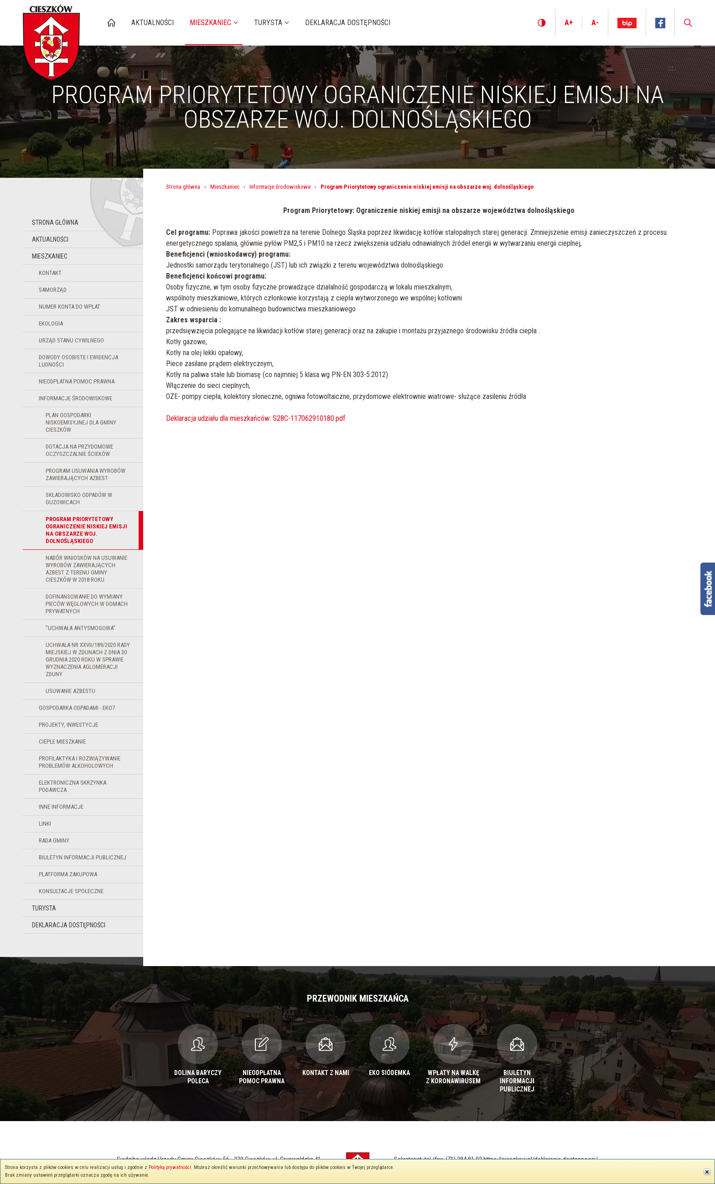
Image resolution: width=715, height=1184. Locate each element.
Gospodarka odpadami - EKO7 (77, 707)
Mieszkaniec (49, 256)
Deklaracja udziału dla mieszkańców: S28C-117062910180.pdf (255, 418)
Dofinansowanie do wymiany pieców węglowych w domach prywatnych (87, 604)
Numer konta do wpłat (69, 306)
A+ (569, 22)
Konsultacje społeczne (71, 891)
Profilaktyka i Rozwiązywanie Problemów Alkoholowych (79, 762)
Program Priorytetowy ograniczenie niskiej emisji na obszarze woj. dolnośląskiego (86, 530)
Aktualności (50, 239)
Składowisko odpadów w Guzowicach (79, 498)
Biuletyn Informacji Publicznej (82, 857)
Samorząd (53, 289)
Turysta (44, 908)
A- (595, 22)
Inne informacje (61, 806)
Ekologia (51, 323)
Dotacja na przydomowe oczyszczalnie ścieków (79, 450)
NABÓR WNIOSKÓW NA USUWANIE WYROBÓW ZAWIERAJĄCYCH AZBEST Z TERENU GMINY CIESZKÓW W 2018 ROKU (86, 568)
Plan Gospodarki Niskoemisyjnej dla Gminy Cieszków (81, 422)
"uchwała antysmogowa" (80, 628)
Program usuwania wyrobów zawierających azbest (85, 474)
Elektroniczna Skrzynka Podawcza (72, 786)
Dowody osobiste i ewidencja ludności (78, 361)
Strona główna (55, 222)
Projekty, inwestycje (68, 724)
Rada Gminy (54, 840)
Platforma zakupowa (68, 874)
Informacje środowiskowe (75, 398)
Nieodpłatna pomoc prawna (76, 381)
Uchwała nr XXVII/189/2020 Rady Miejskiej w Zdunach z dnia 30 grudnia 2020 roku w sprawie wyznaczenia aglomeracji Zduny (88, 659)
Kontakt (50, 272)
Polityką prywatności (170, 1167)
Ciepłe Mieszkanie (62, 741)
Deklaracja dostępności (68, 925)
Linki (45, 823)
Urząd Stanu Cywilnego (71, 340)
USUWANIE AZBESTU (70, 691)
